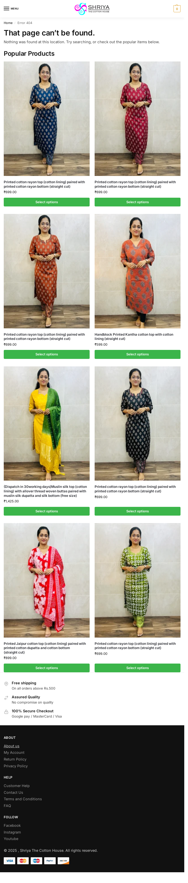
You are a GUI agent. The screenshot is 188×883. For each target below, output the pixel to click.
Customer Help (17, 786)
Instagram (12, 832)
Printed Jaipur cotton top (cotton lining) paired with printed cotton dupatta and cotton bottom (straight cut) (45, 648)
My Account (14, 752)
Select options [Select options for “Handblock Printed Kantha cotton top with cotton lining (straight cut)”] (137, 354)
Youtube (11, 839)
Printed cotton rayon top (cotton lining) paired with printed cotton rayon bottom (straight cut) (44, 184)
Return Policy (15, 759)
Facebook (12, 825)
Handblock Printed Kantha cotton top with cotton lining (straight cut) (134, 336)
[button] (176, 8)
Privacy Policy (16, 766)
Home (8, 23)
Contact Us (13, 792)
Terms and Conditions (23, 799)
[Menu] (11, 8)
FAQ (7, 806)
